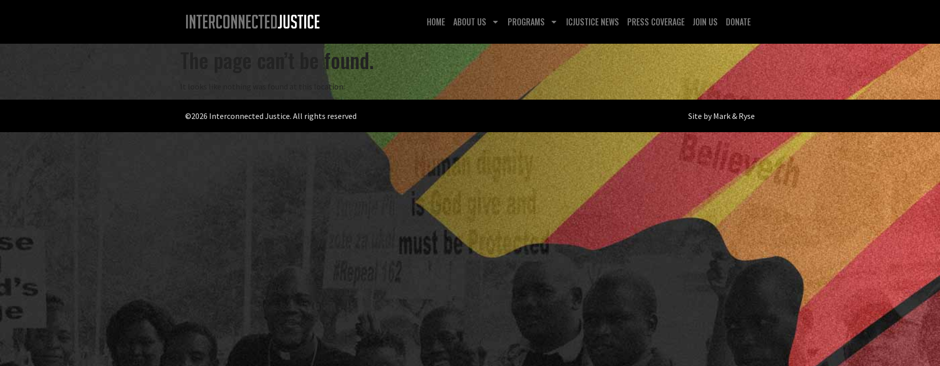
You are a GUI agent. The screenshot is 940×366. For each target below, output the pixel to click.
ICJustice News (592, 22)
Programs (533, 22)
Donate (738, 22)
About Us (476, 22)
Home (436, 22)
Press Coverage (656, 22)
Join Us (705, 22)
